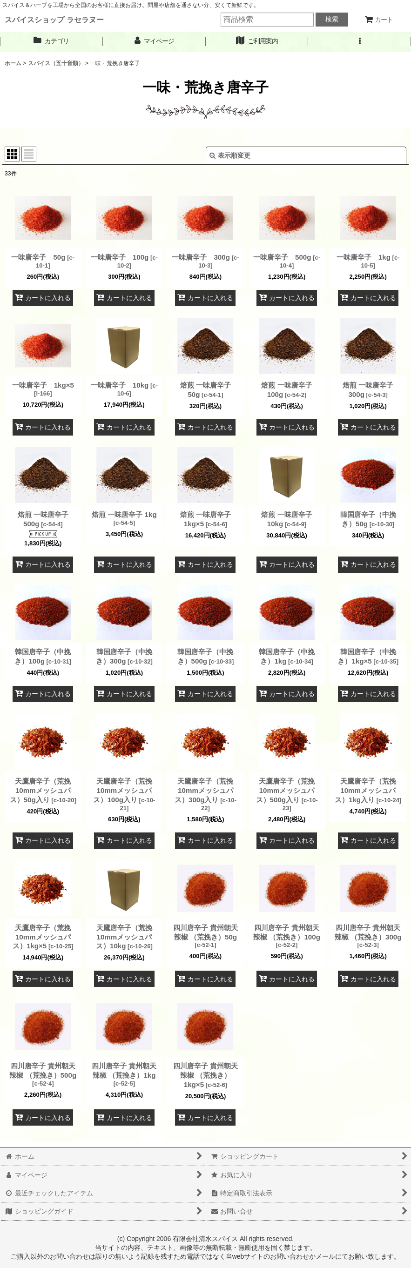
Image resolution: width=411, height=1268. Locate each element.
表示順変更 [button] (229, 155)
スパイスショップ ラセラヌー (54, 19)
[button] (359, 41)
